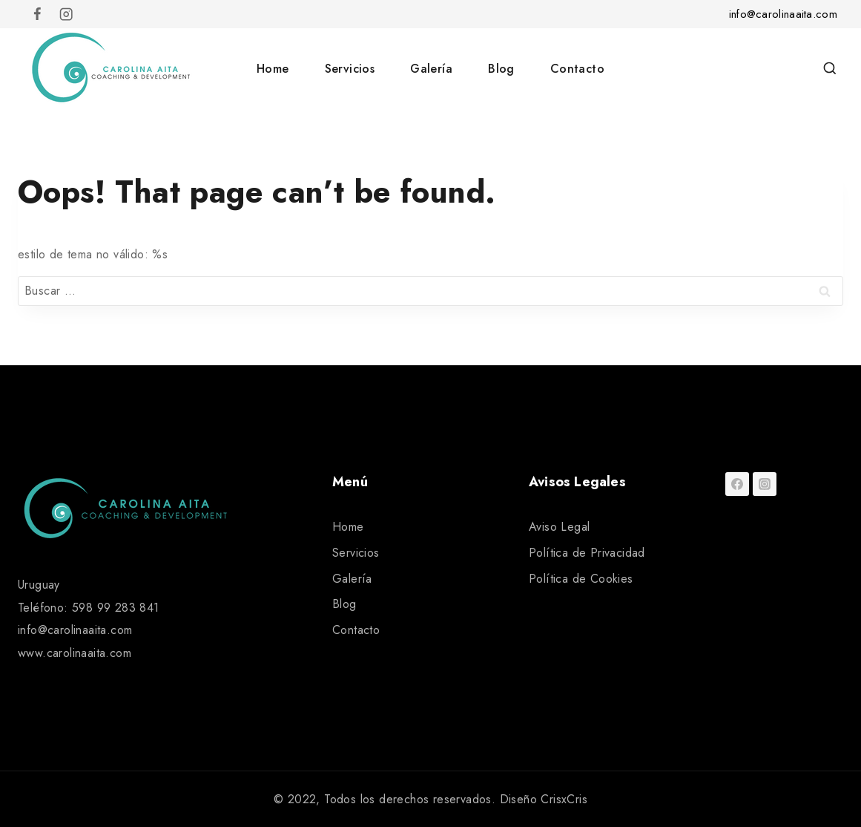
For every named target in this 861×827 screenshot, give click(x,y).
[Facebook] (37, 14)
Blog (501, 68)
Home (273, 68)
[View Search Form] (829, 68)
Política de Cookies (581, 578)
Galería (431, 68)
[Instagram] (66, 14)
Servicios (350, 68)
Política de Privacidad (587, 552)
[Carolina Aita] (111, 68)
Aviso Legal (559, 526)
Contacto (577, 68)
